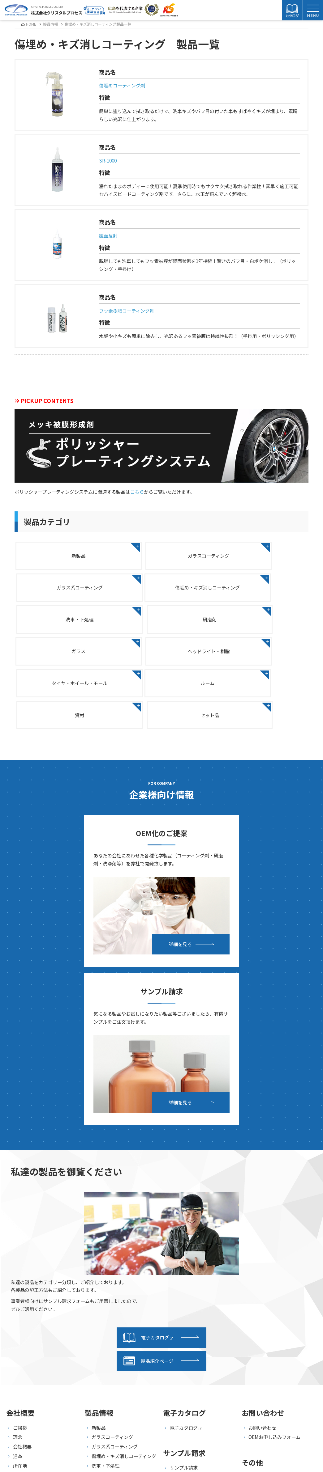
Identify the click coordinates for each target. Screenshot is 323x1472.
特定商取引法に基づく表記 (276, 1278)
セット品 (261, 657)
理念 (17, 1218)
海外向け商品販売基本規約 (276, 1287)
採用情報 (257, 1258)
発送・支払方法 (186, 1258)
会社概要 (22, 1228)
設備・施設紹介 (29, 1306)
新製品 (62, 555)
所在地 (20, 1247)
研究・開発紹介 (29, 1316)
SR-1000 (108, 160)
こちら (137, 491)
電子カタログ (148, 1119)
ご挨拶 (20, 1209)
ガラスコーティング (161, 555)
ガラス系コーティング (262, 555)
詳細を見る (101, 884)
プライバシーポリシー (271, 1268)
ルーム (62, 657)
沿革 (17, 1237)
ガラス (62, 623)
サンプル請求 (184, 1249)
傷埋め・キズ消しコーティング (61, 589)
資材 (161, 657)
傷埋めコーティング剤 (122, 85)
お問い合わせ (262, 1209)
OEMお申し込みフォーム (274, 1218)
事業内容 (22, 1296)
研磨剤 (262, 589)
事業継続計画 (27, 1256)
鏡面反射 (108, 235)
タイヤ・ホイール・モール (261, 623)
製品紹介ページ (148, 1143)
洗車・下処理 (161, 589)
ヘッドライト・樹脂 (162, 623)
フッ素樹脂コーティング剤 (126, 310)
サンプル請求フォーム (193, 1268)
